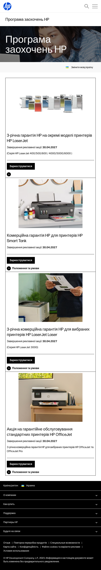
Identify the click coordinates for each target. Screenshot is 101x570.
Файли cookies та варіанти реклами (61, 546)
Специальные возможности (65, 542)
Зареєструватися (21, 166)
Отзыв (6, 542)
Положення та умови (25, 268)
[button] (50, 495)
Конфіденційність (29, 546)
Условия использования (16, 550)
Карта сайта (9, 546)
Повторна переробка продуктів (30, 542)
